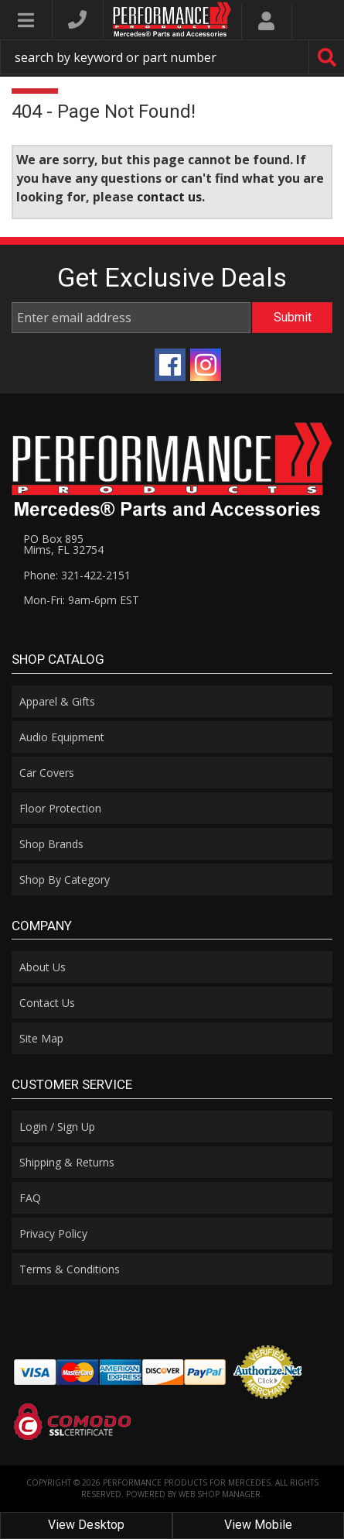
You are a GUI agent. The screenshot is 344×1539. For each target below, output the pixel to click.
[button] (172, 57)
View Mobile (258, 1524)
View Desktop (86, 1524)
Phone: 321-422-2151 (77, 575)
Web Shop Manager (220, 1494)
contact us (169, 196)
